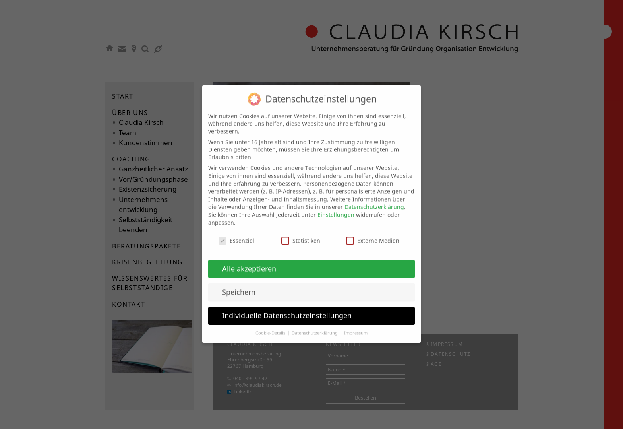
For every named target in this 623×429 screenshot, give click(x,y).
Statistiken (300, 232)
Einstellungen (335, 206)
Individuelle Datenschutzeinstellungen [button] (287, 307)
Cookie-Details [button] (270, 325)
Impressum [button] (356, 325)
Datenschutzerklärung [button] (315, 325)
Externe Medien (372, 232)
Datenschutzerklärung (374, 198)
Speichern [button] (238, 284)
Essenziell (237, 232)
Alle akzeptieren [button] (249, 260)
